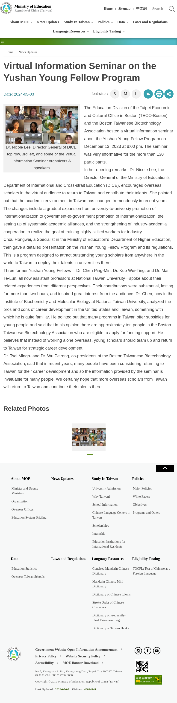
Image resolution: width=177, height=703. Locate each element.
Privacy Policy (45, 656)
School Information (105, 504)
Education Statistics (24, 568)
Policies (103, 22)
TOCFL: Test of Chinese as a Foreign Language (151, 571)
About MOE (19, 22)
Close (165, 468)
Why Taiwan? (101, 496)
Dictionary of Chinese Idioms (111, 594)
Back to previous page (148, 94)
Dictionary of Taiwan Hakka (110, 628)
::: (2, 6)
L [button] (136, 93)
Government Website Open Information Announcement (76, 649)
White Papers (141, 496)
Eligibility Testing (107, 31)
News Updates (48, 22)
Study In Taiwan (77, 22)
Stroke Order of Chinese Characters (108, 605)
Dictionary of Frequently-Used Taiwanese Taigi (109, 618)
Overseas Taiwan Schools (28, 576)
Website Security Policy (82, 656)
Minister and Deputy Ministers (25, 491)
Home (108, 8)
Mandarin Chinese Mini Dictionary (107, 584)
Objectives (140, 504)
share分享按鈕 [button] (169, 94)
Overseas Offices (23, 509)
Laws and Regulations (150, 22)
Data (121, 22)
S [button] (114, 94)
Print (159, 94)
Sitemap (124, 8)
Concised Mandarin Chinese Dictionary (110, 571)
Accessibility (44, 663)
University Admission (106, 488)
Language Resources (69, 31)
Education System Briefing (29, 517)
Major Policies (142, 488)
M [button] (125, 94)
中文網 (141, 8)
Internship (99, 533)
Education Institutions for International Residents (108, 544)
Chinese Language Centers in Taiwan (111, 515)
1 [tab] (90, 455)
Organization (20, 501)
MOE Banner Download (81, 663)
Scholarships (100, 525)
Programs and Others (146, 512)
